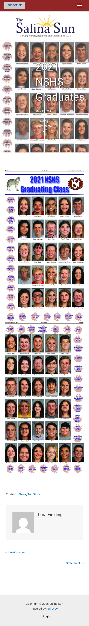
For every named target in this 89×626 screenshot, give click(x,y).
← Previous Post (15, 552)
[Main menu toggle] (79, 5)
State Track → (75, 563)
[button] (14, 5)
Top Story (33, 494)
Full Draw (53, 608)
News (22, 494)
